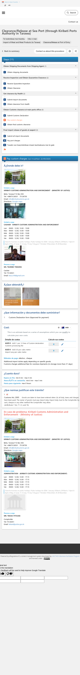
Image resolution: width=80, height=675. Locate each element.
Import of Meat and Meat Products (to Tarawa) (21, 42)
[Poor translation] (9, 574)
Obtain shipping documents (17, 72)
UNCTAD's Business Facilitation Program (65, 556)
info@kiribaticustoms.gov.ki (19, 199)
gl (5, 5)
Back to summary (10, 51)
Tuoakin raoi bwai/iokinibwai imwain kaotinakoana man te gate (30, 145)
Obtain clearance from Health (18, 104)
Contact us (73, 21)
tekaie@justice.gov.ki (16, 524)
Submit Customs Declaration (18, 115)
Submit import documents (17, 99)
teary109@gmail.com (17, 275)
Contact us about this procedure (50, 51)
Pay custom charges (14, 120)
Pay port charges (13, 140)
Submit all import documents (18, 136)
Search (71, 12)
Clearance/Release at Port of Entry (56, 42)
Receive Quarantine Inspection (18, 83)
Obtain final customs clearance (18, 124)
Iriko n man (32, 39)
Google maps (17, 201)
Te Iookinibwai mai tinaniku (14, 39)
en (9, 5)
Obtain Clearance (13, 88)
